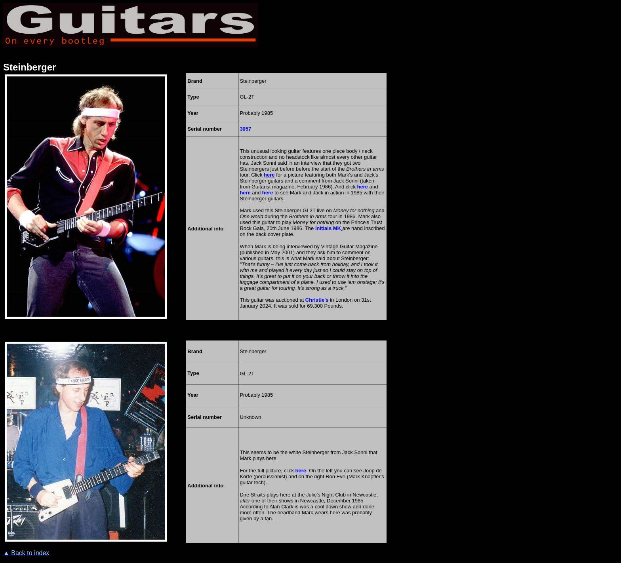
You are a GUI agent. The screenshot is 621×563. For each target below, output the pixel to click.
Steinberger (29, 67)
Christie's (317, 300)
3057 (245, 129)
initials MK (328, 228)
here (362, 187)
